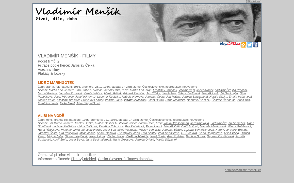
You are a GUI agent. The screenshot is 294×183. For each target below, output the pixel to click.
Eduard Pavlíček (134, 93)
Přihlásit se (254, 1)
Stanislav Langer (92, 99)
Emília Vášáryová (240, 96)
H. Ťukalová (189, 132)
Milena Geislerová (239, 126)
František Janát (48, 103)
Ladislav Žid (223, 90)
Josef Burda (156, 99)
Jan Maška (173, 96)
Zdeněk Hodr (210, 93)
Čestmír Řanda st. (223, 99)
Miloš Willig (231, 132)
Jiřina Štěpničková (88, 103)
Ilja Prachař (239, 90)
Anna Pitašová (106, 132)
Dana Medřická (175, 99)
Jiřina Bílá (243, 99)
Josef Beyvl (76, 139)
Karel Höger (97, 136)
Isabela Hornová (132, 96)
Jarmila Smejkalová (195, 96)
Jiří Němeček (236, 123)
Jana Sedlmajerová (98, 139)
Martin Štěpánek (166, 139)
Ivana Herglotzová (210, 132)
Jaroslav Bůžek (172, 129)
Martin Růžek (113, 93)
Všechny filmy (49, 69)
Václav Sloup (113, 99)
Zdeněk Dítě (172, 126)
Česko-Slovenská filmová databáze (126, 159)
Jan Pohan (169, 93)
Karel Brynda (238, 129)
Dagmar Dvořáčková (220, 136)
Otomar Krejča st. (76, 136)
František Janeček (165, 90)
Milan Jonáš (87, 132)
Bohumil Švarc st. (198, 99)
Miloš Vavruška (128, 129)
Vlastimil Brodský (68, 99)
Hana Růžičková (48, 129)
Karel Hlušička (93, 93)
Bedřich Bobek (195, 136)
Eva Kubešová (134, 126)
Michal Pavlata (47, 93)
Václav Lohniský (149, 129)
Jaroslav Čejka (155, 96)
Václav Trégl (187, 90)
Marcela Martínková (213, 126)
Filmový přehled (83, 159)
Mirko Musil (67, 103)
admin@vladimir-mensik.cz (243, 170)
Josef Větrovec (64, 96)
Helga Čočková (87, 126)
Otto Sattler (148, 132)
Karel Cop (222, 129)
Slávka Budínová (189, 93)
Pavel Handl (154, 126)
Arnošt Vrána (175, 136)
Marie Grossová (122, 139)
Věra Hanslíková (169, 132)
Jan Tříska (153, 93)
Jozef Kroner (205, 90)
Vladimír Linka (70, 129)
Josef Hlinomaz (85, 96)
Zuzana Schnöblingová (199, 129)
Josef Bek (109, 129)
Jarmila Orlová (144, 139)
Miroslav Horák (91, 129)
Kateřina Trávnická (111, 126)
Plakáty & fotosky (51, 73)
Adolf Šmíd (60, 139)
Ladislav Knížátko (64, 126)
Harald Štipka (218, 96)
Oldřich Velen (47, 99)
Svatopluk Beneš (129, 132)
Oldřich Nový (189, 126)
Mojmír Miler (55, 136)
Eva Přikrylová (68, 132)
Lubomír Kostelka (108, 96)
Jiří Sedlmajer (229, 93)
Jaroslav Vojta (199, 123)
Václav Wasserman (176, 123)
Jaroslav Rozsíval (70, 93)
